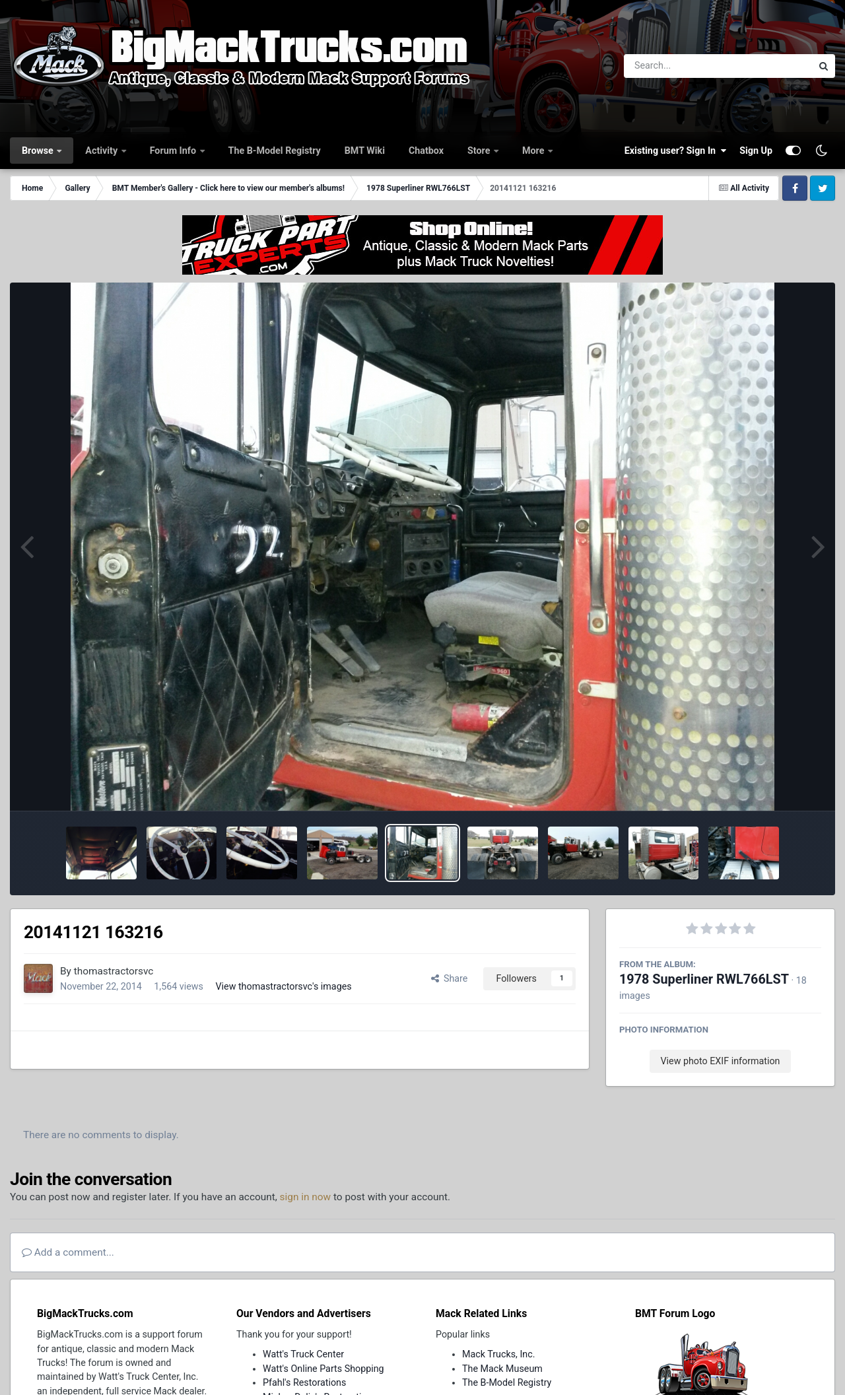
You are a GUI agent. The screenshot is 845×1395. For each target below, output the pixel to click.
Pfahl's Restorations (304, 1382)
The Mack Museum (502, 1368)
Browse (38, 150)
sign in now (305, 1197)
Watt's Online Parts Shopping (323, 1368)
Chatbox (426, 150)
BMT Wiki (365, 150)
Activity (102, 150)
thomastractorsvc (114, 971)
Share (449, 978)
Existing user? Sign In (675, 150)
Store (479, 150)
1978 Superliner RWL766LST (704, 979)
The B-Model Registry (274, 150)
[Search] (681, 66)
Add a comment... (68, 1252)
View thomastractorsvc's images (283, 986)
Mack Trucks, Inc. (498, 1354)
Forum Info (174, 150)
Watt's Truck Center (303, 1354)
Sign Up (755, 150)
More (534, 150)
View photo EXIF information (720, 1061)
